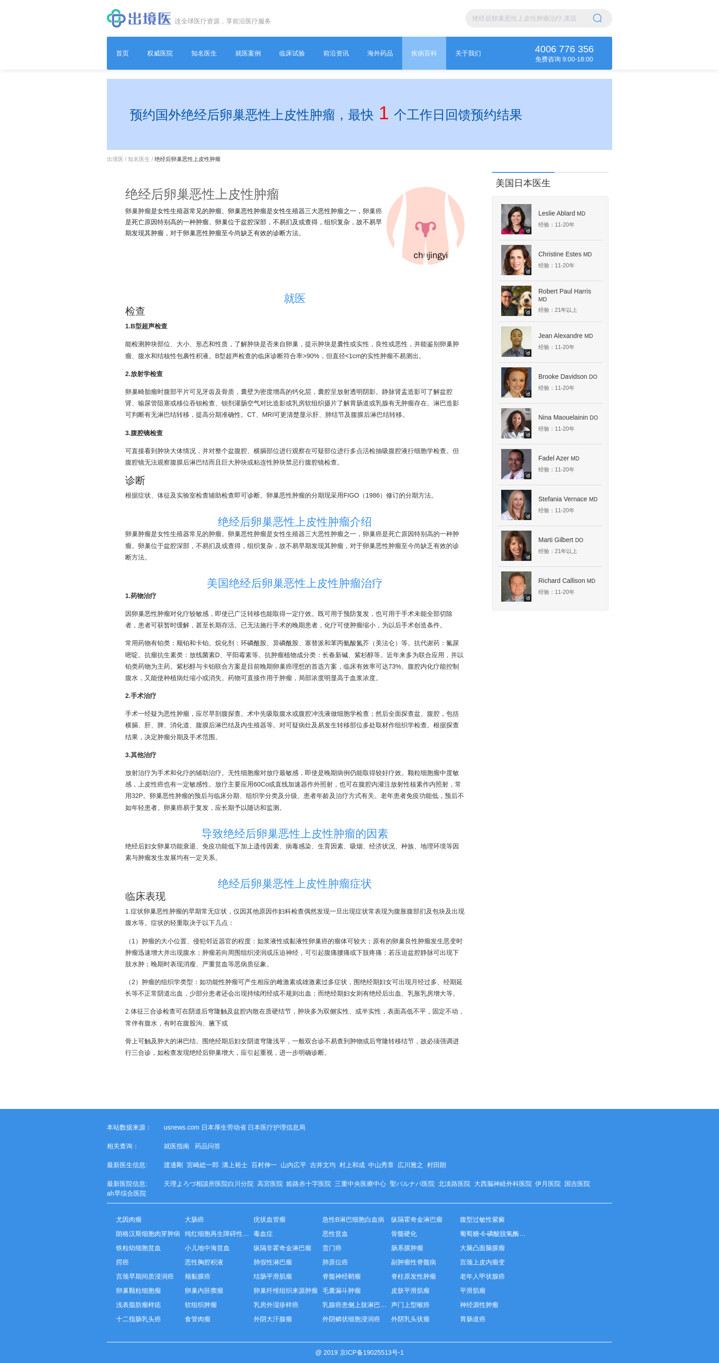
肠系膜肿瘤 (407, 1248)
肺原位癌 (335, 1262)
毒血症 (263, 1233)
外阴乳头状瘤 (410, 1319)
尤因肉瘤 (129, 1219)
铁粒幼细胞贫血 (138, 1248)
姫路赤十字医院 (310, 1183)
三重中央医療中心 (362, 1183)
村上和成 (354, 1165)
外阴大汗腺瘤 (273, 1319)
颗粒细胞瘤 (424, 772)
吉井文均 (324, 1165)
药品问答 (208, 1146)
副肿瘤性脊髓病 (413, 1262)
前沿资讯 (336, 53)
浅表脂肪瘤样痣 (138, 1304)
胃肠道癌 (473, 1319)
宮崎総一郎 (204, 1165)
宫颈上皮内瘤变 (482, 1262)
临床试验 (292, 53)
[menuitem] (122, 53)
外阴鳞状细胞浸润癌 (351, 1319)
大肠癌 (194, 1219)
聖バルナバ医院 (414, 1183)
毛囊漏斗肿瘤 (341, 1290)
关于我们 (468, 53)
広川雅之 (412, 1165)
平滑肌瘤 (473, 1290)
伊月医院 (549, 1183)
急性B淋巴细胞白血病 (353, 1219)
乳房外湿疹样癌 (276, 1304)
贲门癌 (332, 1248)
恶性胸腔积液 (204, 1262)
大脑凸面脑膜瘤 (482, 1248)
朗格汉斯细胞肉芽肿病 (148, 1233)
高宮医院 (272, 1183)
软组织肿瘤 (201, 1304)
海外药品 (380, 53)
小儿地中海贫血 (207, 1248)
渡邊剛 (175, 1165)
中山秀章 (383, 1165)
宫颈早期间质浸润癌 (145, 1276)
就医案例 (248, 53)
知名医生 (204, 53)
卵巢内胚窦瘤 (204, 1290)
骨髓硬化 (404, 1233)
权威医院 (160, 53)
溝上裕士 (236, 1165)
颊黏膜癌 (197, 1276)
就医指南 (176, 1146)
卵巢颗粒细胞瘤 (138, 1290)
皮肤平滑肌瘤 (410, 1290)
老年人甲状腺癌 (482, 1276)
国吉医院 (579, 1183)
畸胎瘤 (147, 391)
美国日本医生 (523, 183)
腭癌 (122, 1262)
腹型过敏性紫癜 (482, 1219)
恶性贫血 (335, 1233)
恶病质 (244, 964)
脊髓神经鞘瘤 (341, 1276)
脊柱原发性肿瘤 (413, 1276)
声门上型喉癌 (410, 1304)
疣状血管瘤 (270, 1219)
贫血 (221, 964)
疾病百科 (424, 53)
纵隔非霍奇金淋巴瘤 (282, 1248)
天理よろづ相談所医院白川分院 (210, 1183)
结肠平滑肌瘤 (273, 1276)
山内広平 (295, 1165)
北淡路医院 (456, 1183)
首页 (122, 53)
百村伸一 (266, 1165)
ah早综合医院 (128, 1193)
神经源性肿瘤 (479, 1304)
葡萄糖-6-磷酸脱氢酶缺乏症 (499, 1233)
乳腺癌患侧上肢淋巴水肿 (357, 1304)
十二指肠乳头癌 (138, 1319)
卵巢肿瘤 (138, 211)
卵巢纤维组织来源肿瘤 (286, 1290)
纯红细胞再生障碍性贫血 (220, 1233)
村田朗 (438, 1165)
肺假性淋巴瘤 (273, 1262)
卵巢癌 (372, 211)
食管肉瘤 (197, 1319)
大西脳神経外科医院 (505, 1183)
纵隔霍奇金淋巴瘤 (416, 1219)
